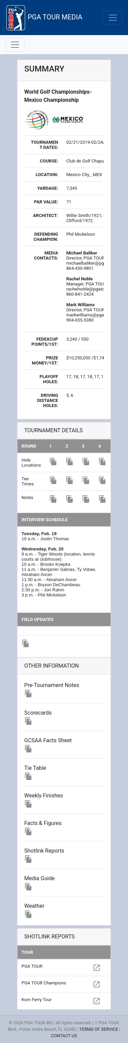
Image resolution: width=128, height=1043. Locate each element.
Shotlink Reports (44, 850)
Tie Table (35, 768)
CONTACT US (64, 1035)
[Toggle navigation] (113, 18)
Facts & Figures (43, 823)
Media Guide (39, 878)
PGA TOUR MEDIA (43, 17)
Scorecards (38, 713)
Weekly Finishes (43, 795)
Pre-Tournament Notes (51, 685)
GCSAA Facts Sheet (48, 740)
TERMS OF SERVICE (98, 1029)
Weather (34, 906)
